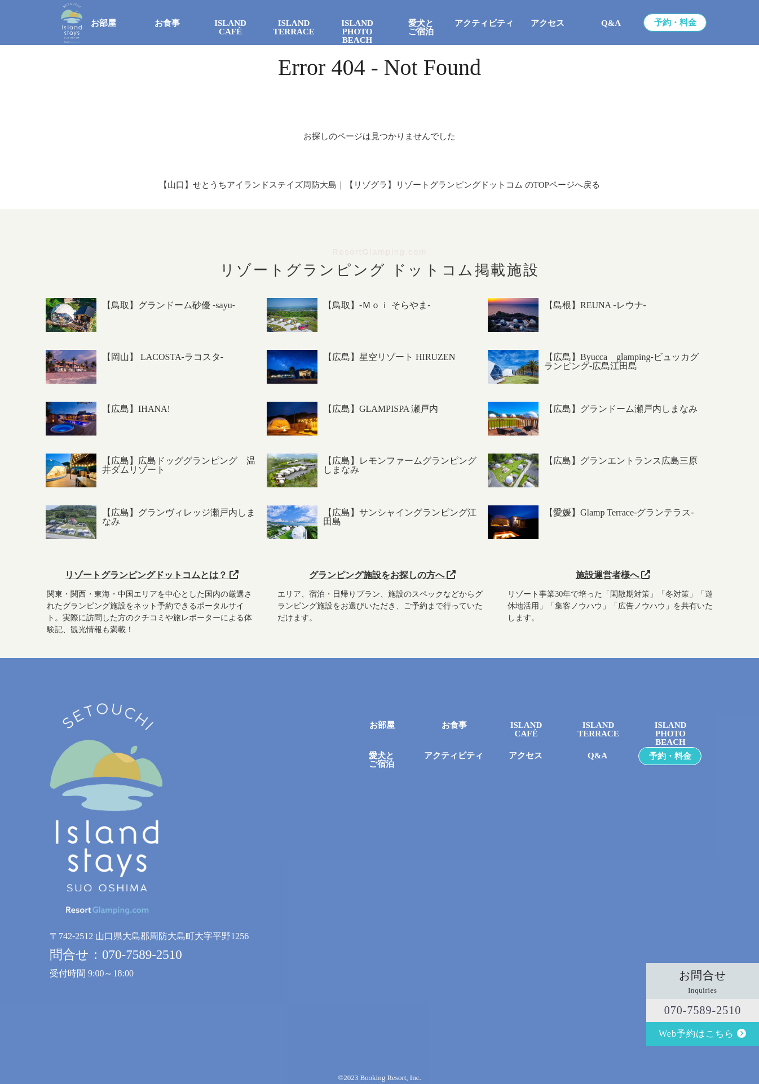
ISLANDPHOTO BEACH (357, 27)
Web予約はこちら (703, 1033)
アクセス (547, 23)
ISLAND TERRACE (293, 27)
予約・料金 (675, 23)
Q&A (611, 23)
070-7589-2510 (702, 1010)
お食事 (167, 23)
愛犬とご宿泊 (421, 27)
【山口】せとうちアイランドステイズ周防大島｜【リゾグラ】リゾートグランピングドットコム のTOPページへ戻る (379, 184)
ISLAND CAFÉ (230, 27)
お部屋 (103, 23)
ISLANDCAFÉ (526, 729)
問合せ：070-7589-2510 (116, 955)
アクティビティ (484, 23)
